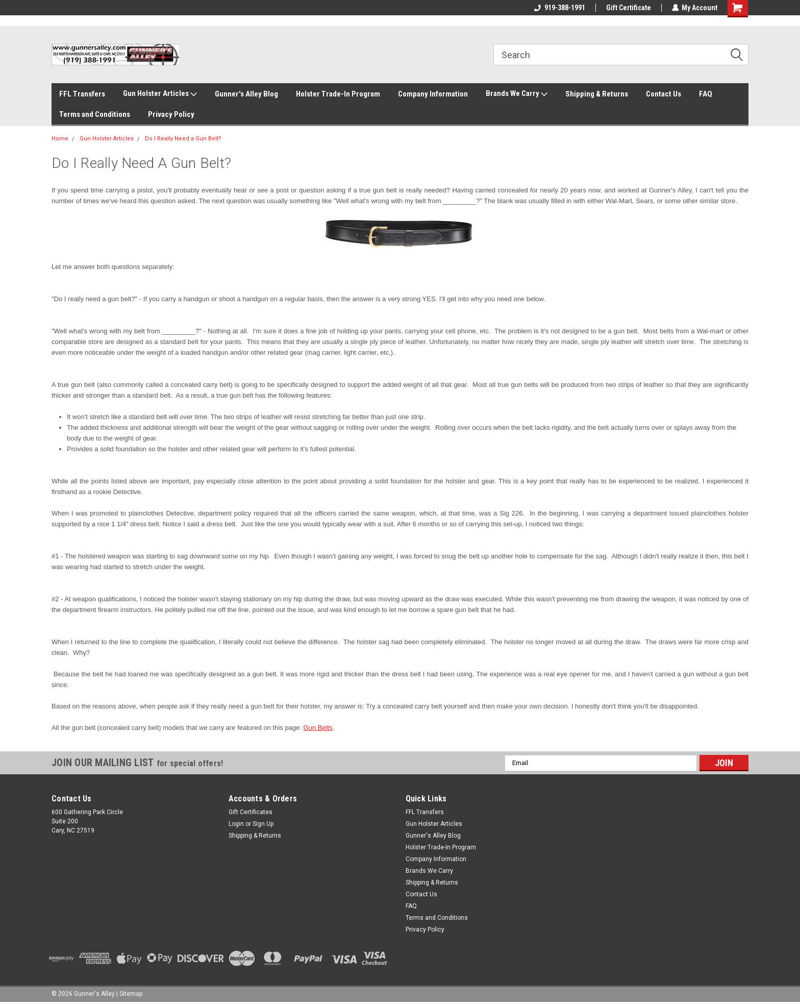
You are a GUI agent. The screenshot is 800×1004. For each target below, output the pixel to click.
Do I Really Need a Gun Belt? (183, 138)
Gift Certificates (250, 812)
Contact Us (663, 94)
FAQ (705, 94)
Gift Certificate (628, 8)
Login (236, 823)
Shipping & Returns (596, 94)
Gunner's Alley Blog (246, 94)
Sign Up (263, 823)
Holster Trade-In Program (338, 94)
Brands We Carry (516, 94)
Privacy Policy (171, 114)
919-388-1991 (559, 8)
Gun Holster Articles (160, 94)
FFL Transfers (82, 94)
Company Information (433, 94)
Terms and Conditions (94, 114)
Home (60, 138)
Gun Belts (318, 727)
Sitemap (130, 993)
